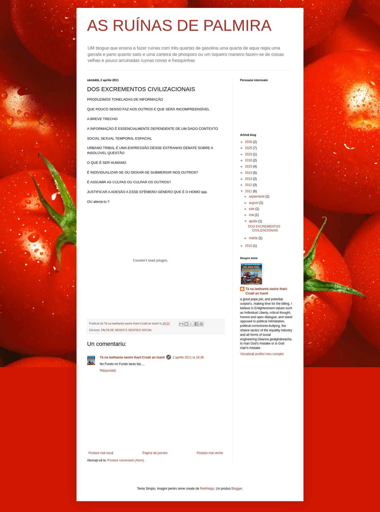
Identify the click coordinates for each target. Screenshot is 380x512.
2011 (249, 191)
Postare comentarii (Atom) (125, 460)
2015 (249, 166)
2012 (249, 185)
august (254, 203)
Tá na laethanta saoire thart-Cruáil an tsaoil (132, 357)
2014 (249, 173)
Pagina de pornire (155, 453)
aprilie (253, 221)
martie (254, 238)
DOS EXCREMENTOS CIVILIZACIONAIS (264, 228)
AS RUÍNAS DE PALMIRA (179, 25)
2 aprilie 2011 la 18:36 (188, 357)
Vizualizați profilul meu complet (262, 354)
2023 (249, 154)
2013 (249, 179)
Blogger (236, 488)
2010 (249, 246)
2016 (249, 160)
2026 (249, 142)
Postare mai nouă (100, 453)
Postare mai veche (210, 453)
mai (252, 215)
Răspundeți (108, 370)
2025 (249, 148)
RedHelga (207, 488)
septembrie (257, 196)
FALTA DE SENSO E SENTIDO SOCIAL (126, 330)
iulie (252, 209)
